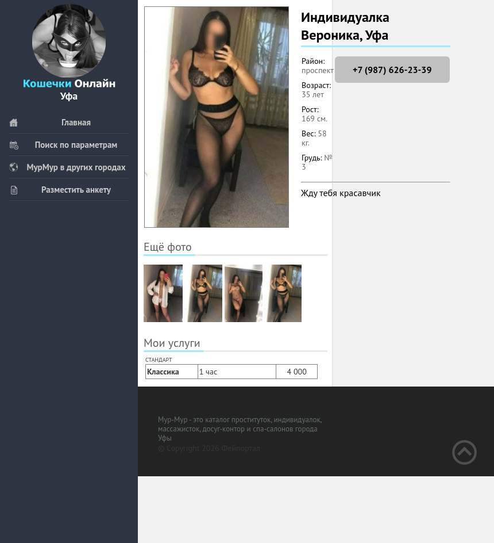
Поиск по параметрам (63, 144)
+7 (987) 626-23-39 (392, 69)
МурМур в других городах (67, 167)
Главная (50, 122)
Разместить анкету (60, 189)
